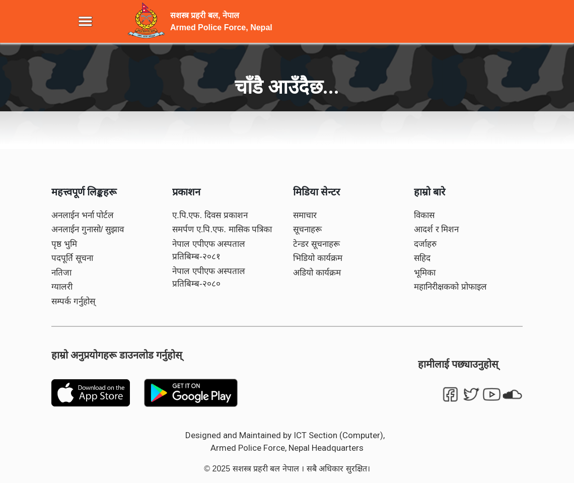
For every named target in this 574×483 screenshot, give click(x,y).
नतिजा (61, 273)
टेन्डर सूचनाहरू (316, 244)
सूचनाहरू (307, 229)
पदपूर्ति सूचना (72, 258)
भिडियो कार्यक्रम (317, 258)
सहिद (422, 258)
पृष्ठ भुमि (64, 244)
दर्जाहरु (425, 244)
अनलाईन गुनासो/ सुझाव (87, 229)
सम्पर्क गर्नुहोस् (73, 301)
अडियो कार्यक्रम (317, 273)
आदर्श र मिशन (436, 229)
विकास (424, 215)
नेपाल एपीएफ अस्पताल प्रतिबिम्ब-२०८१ (208, 250)
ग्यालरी (62, 287)
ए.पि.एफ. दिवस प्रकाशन (210, 215)
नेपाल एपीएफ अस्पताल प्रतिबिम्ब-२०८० (208, 277)
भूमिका (425, 273)
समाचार (305, 215)
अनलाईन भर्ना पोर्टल (82, 215)
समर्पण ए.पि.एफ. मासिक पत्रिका (222, 229)
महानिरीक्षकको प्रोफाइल (450, 287)
